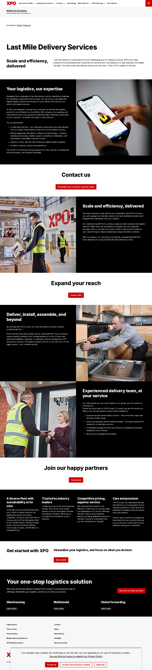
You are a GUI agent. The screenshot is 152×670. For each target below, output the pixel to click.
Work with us (59, 634)
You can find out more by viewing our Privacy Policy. (76, 656)
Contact (57, 624)
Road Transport (24, 25)
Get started (76, 480)
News (56, 629)
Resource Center (60, 643)
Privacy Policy (12, 634)
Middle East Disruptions (17, 11)
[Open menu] (148, 3)
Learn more (13, 608)
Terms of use (12, 629)
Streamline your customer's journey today (76, 187)
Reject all (101, 665)
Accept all (51, 665)
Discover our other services (131, 591)
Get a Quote (61, 560)
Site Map (57, 638)
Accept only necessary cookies (76, 665)
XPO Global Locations (15, 643)
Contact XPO (76, 295)
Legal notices (12, 624)
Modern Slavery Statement (17, 638)
